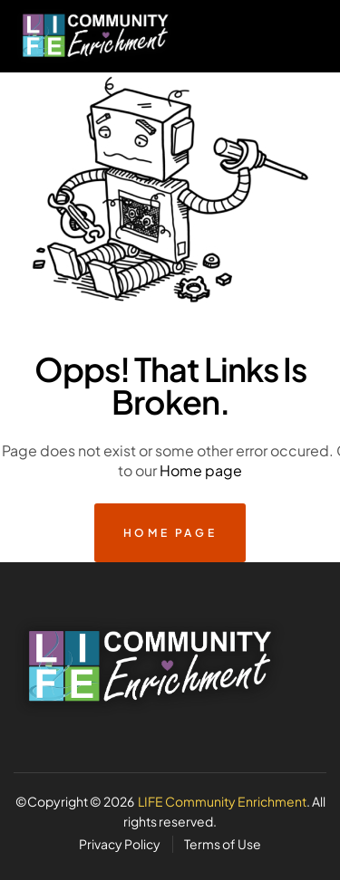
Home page (201, 470)
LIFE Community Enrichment (222, 801)
